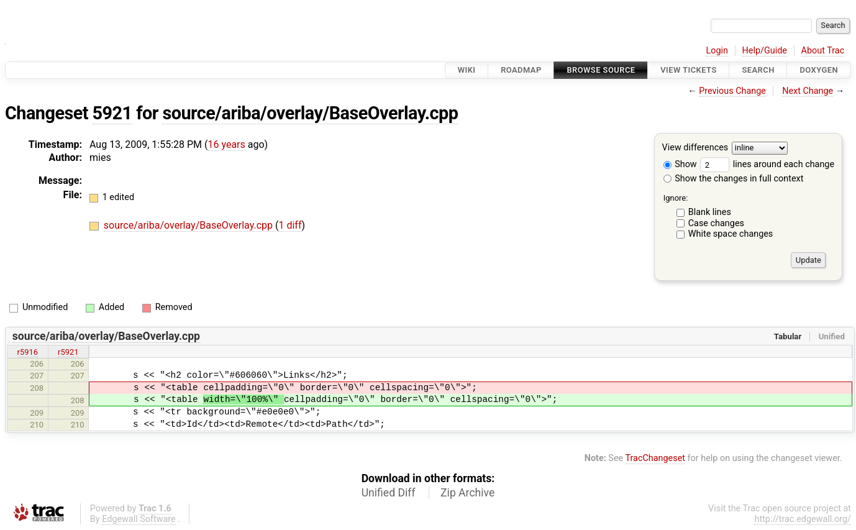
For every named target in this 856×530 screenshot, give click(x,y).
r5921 (68, 352)
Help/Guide (764, 50)
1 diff (289, 225)
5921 (112, 113)
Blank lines (709, 212)
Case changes (716, 223)
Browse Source (601, 70)
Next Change (807, 91)
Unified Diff (389, 493)
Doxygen (818, 70)
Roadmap (521, 70)
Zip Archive (467, 493)
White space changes (730, 234)
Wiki (467, 70)
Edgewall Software (139, 519)
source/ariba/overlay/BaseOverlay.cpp (310, 113)
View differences (695, 148)
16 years (226, 144)
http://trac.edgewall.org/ (802, 519)
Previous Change (732, 91)
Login (717, 50)
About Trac (823, 50)
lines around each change (767, 164)
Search (758, 70)
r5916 (28, 352)
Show (680, 164)
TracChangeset (655, 458)
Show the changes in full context (733, 178)
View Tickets (688, 70)
